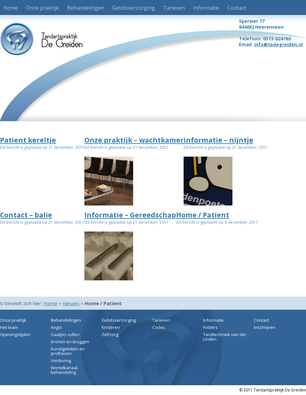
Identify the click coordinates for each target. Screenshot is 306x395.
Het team (9, 327)
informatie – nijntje (218, 140)
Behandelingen (85, 7)
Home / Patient (202, 214)
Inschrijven (264, 327)
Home (10, 7)
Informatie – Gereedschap (130, 214)
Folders (210, 327)
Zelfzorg (110, 334)
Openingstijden (15, 334)
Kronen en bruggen (70, 341)
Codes (158, 327)
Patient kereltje (28, 140)
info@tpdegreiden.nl (278, 44)
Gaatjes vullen (65, 334)
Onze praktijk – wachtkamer (134, 140)
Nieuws (71, 303)
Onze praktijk (42, 7)
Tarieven (174, 7)
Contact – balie (26, 214)
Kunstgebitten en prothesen (68, 351)
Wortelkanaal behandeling (64, 369)
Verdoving (61, 360)
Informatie (206, 7)
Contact (236, 7)
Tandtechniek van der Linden (224, 336)
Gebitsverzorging (133, 7)
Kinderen (111, 327)
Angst (56, 327)
